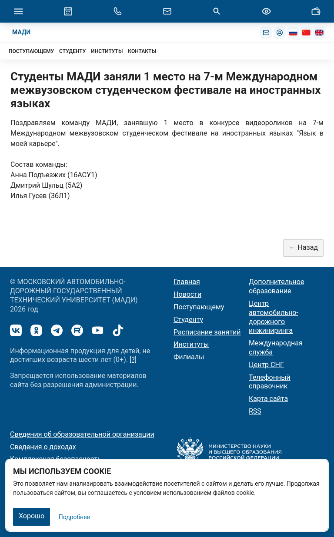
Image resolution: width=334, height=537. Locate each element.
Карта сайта (268, 398)
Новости (187, 294)
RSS (255, 411)
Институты (191, 344)
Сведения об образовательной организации (82, 434)
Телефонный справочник (270, 382)
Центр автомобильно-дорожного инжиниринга (273, 317)
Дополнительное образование (276, 286)
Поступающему (199, 307)
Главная (187, 282)
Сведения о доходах (43, 447)
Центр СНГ (266, 365)
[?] (133, 359)
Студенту (188, 319)
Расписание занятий (207, 332)
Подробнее (74, 517)
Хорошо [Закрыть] (31, 516)
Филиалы (189, 357)
